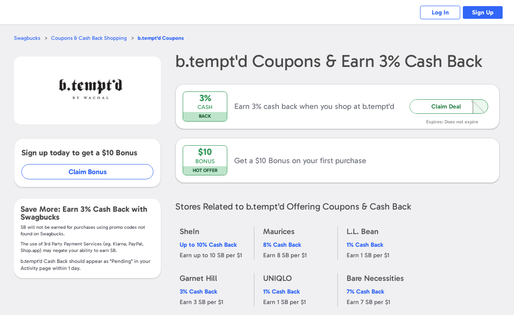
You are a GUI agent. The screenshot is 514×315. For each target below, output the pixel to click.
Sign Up (481, 12)
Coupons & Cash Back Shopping (90, 38)
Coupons (164, 38)
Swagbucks (27, 38)
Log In (435, 12)
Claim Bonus (88, 172)
